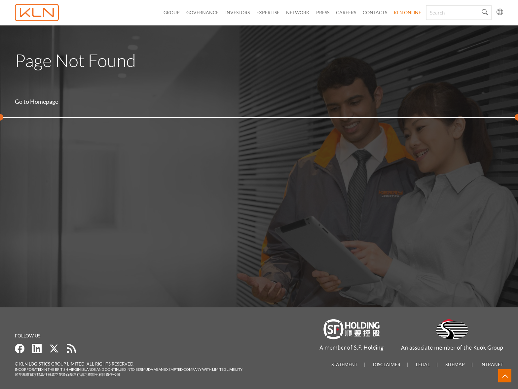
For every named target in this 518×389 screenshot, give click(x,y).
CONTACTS (375, 12)
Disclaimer (386, 364)
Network (298, 12)
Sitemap (455, 364)
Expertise (267, 12)
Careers (346, 12)
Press (322, 12)
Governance (202, 12)
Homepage (44, 101)
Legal (423, 364)
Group (172, 12)
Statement (344, 364)
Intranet (491, 364)
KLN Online (407, 12)
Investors (237, 12)
